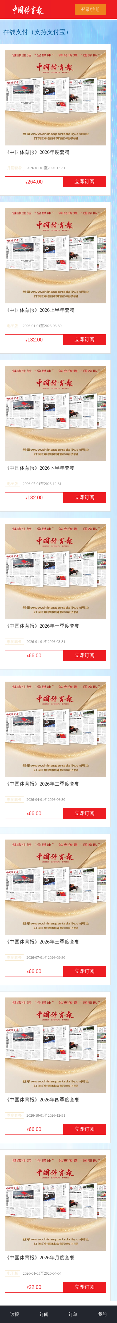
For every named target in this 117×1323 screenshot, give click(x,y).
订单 (73, 1314)
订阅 (44, 1314)
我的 (102, 1314)
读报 (14, 1314)
